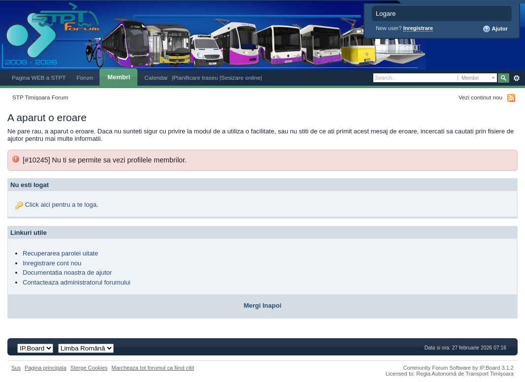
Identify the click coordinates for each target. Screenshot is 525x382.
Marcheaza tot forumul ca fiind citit (152, 368)
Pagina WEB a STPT (39, 77)
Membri (118, 77)
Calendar (156, 77)
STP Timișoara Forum (40, 97)
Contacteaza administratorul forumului (77, 282)
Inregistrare (418, 28)
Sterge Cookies (89, 368)
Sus (16, 368)
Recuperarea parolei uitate (60, 253)
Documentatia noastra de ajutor (67, 272)
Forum (84, 77)
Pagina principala (45, 368)
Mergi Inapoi (263, 305)
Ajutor (495, 29)
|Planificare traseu (196, 77)
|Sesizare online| (241, 77)
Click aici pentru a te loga (61, 204)
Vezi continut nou (480, 97)
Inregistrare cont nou (52, 263)
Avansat (516, 78)
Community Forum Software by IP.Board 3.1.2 (458, 368)
